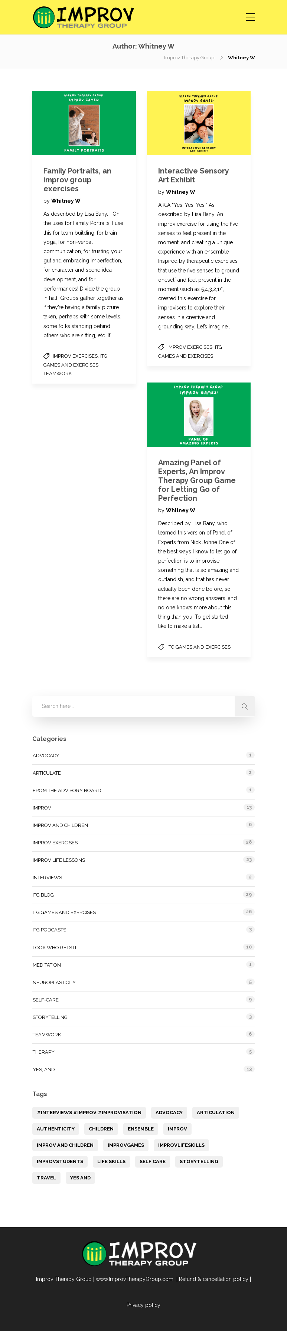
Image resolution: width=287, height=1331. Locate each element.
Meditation (47, 965)
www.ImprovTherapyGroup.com (135, 1279)
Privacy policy (143, 1305)
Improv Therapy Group (189, 57)
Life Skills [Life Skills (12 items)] (111, 1161)
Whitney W (66, 201)
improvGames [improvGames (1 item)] (126, 1145)
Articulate (47, 773)
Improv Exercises (75, 356)
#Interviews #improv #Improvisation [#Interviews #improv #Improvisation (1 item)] (89, 1112)
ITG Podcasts (49, 930)
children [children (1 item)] (101, 1129)
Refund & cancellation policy (213, 1279)
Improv (42, 808)
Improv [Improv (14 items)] (177, 1129)
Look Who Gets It (55, 947)
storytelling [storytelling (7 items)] (199, 1161)
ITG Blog (43, 895)
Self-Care (46, 1000)
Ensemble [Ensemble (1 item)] (141, 1129)
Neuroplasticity (54, 982)
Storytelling (50, 1017)
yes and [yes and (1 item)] (80, 1178)
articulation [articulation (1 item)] (216, 1112)
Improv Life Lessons (59, 860)
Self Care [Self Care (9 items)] (153, 1161)
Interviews (47, 877)
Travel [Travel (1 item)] (46, 1178)
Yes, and (44, 1069)
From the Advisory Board (67, 790)
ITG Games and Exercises (199, 647)
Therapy (44, 1052)
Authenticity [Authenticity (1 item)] (56, 1129)
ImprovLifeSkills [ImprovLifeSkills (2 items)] (181, 1145)
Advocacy (46, 755)
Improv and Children (60, 825)
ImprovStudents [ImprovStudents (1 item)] (60, 1161)
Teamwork (57, 373)
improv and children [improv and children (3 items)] (65, 1145)
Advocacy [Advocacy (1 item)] (169, 1112)
